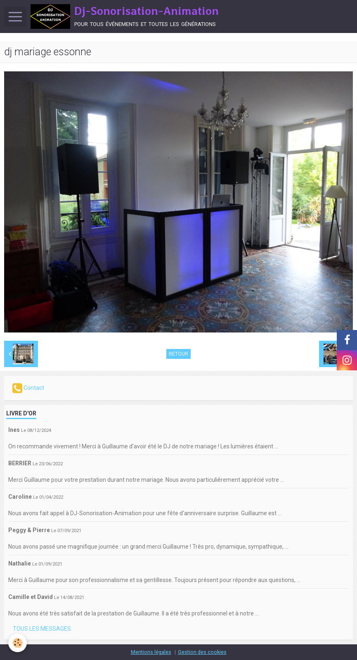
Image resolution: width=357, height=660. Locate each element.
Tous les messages (42, 628)
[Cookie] (17, 643)
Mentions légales (151, 652)
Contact (28, 388)
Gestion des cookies (202, 652)
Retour (178, 354)
